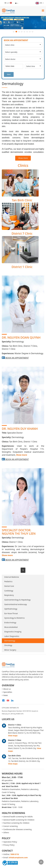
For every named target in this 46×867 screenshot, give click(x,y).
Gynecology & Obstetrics (14, 618)
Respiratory (9, 595)
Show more (23, 158)
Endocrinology (10, 622)
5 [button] (24, 31)
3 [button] (19, 31)
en (39, 3)
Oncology (8, 645)
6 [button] (27, 31)
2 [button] (16, 31)
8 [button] (32, 31)
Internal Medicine (11, 577)
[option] (23, 22)
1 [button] (13, 31)
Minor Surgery (10, 650)
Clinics (23, 165)
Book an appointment (17, 358)
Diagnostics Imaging (12, 631)
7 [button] (30, 31)
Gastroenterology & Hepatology (17, 600)
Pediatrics (8, 581)
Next (9, 74)
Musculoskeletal (11, 627)
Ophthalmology (10, 609)
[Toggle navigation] (43, 10)
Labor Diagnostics (11, 636)
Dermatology (9, 640)
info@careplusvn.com (18, 857)
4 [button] (21, 31)
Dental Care (9, 586)
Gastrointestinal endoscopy (15, 604)
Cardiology (8, 590)
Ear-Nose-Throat (11, 613)
